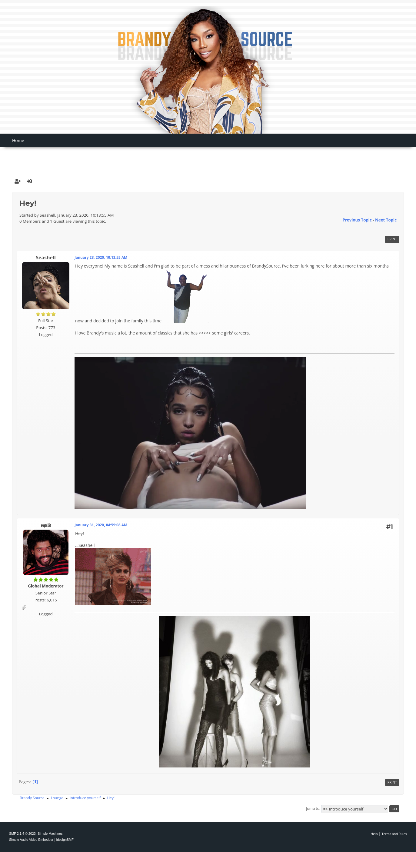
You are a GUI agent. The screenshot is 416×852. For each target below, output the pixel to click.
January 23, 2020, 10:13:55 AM (101, 257)
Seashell (46, 257)
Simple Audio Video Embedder (31, 839)
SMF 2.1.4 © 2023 (22, 833)
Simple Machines (50, 833)
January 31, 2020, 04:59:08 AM (101, 525)
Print (392, 239)
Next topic (386, 220)
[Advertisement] (208, 157)
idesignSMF (65, 839)
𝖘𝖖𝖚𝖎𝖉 (46, 525)
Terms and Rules (394, 833)
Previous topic (356, 220)
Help (374, 833)
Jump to (312, 808)
